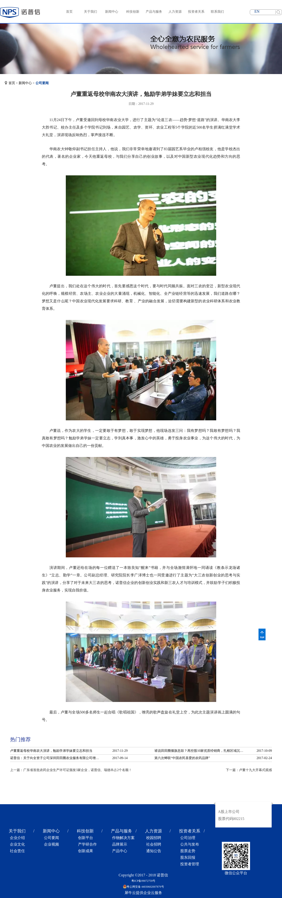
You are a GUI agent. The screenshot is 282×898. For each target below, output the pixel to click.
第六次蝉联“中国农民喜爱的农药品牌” (182, 758)
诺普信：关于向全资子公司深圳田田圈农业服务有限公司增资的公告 (56, 758)
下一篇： (249, 770)
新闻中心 (25, 83)
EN (257, 11)
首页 (69, 11)
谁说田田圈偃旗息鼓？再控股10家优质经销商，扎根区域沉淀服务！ (200, 750)
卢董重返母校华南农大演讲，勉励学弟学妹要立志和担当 (51, 750)
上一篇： (71, 770)
